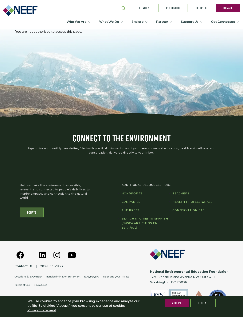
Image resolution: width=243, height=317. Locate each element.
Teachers (180, 193)
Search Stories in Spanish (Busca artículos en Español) (145, 223)
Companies (131, 202)
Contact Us (23, 266)
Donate (228, 8)
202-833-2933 (51, 266)
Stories (202, 8)
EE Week (144, 8)
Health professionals (192, 202)
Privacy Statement (41, 310)
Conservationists (188, 210)
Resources (173, 8)
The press (130, 210)
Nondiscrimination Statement (63, 276)
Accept (176, 303)
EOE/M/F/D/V (92, 276)
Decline (203, 303)
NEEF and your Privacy (116, 276)
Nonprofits (132, 193)
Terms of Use (22, 285)
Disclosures (40, 285)
